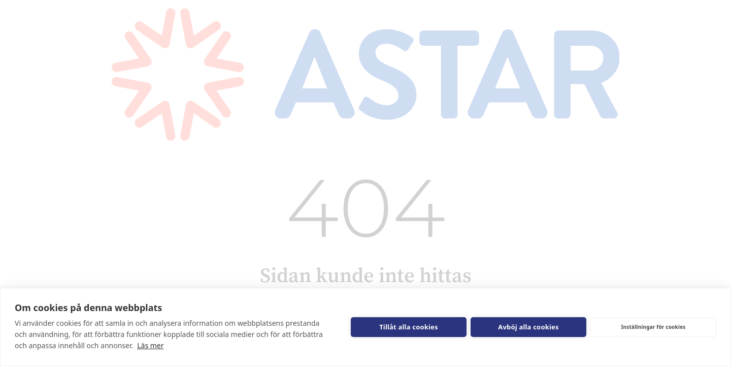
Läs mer (150, 345)
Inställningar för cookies (653, 326)
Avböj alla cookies (528, 326)
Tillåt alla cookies (408, 326)
